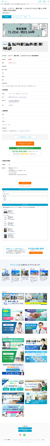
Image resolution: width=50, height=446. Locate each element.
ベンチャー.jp (30, 439)
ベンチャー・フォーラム (37, 439)
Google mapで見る (22, 97)
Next (45, 30)
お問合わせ (22, 130)
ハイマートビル (6, 227)
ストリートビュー (16, 17)
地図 (25, 17)
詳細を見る (13, 213)
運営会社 (43, 439)
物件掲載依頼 (25, 430)
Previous (5, 30)
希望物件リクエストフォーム (25, 428)
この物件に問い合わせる (25, 183)
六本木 (5, 200)
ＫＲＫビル (5, 209)
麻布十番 (14, 100)
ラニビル (5, 221)
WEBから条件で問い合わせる (36, 252)
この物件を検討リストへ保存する (25, 186)
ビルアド (26, 439)
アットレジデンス (20, 439)
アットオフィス (15, 439)
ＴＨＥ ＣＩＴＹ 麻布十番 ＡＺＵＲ (9, 233)
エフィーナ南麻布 (6, 215)
